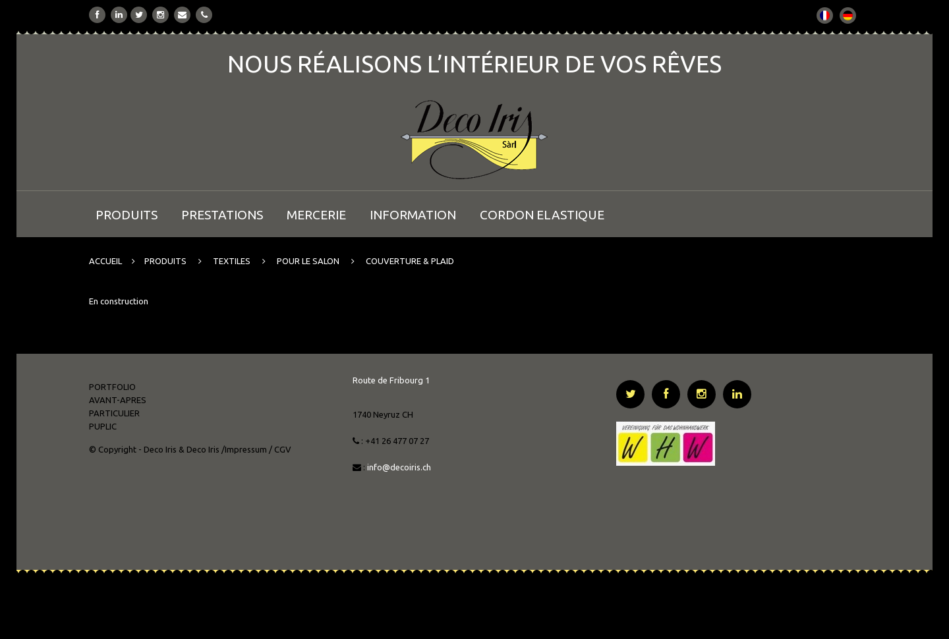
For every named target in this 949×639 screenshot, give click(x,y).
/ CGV (280, 449)
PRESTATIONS (222, 215)
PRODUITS (127, 215)
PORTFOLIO (112, 386)
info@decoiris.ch (400, 467)
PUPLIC (103, 426)
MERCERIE (316, 215)
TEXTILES (231, 260)
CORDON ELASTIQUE (542, 215)
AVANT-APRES (117, 399)
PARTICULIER (114, 413)
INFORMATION (413, 215)
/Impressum (244, 449)
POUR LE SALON (308, 260)
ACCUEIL (105, 260)
